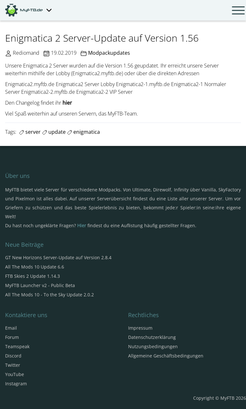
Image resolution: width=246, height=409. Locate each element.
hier (67, 102)
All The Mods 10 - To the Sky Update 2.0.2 (49, 295)
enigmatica (83, 131)
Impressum (140, 328)
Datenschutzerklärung (152, 337)
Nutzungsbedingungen (153, 346)
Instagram (16, 384)
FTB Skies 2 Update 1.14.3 (32, 276)
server (30, 131)
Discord (13, 356)
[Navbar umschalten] (238, 10)
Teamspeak (17, 346)
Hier (81, 225)
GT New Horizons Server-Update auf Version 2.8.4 (58, 257)
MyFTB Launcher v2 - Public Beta (40, 285)
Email (11, 328)
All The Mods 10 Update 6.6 (34, 267)
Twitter (12, 365)
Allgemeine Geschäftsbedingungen (165, 356)
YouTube (14, 374)
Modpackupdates (109, 52)
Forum (12, 337)
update (54, 131)
